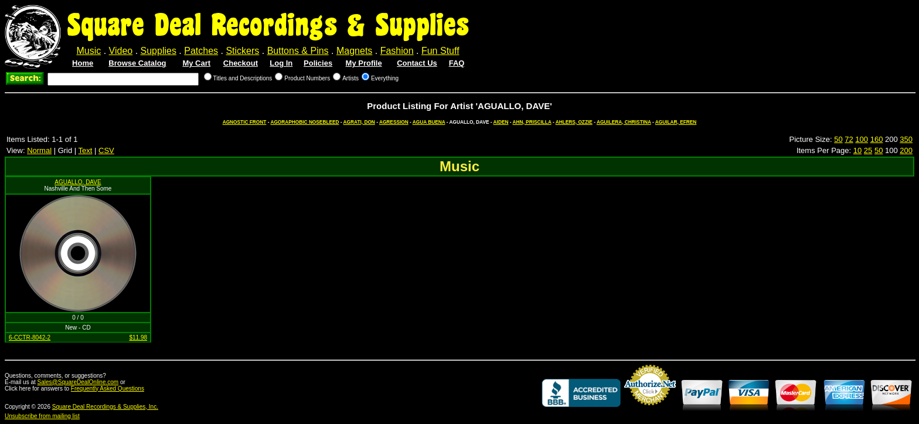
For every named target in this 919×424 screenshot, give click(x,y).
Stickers (242, 51)
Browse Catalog (137, 63)
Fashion (397, 51)
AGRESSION (394, 122)
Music (88, 51)
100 (861, 139)
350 (906, 139)
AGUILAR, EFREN (676, 122)
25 (868, 150)
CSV (106, 150)
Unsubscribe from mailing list (42, 416)
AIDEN (501, 122)
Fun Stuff (440, 51)
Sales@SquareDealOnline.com (78, 382)
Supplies (158, 51)
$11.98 (138, 337)
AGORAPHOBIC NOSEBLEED (304, 122)
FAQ (457, 63)
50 (838, 139)
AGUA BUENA (429, 122)
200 (906, 150)
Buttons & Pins (298, 51)
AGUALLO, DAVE (78, 182)
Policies (318, 63)
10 (857, 150)
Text (86, 150)
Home (82, 63)
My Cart (196, 63)
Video (121, 51)
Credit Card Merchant (650, 410)
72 (849, 139)
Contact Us (417, 63)
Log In (281, 63)
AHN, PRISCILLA (532, 122)
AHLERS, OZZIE (574, 122)
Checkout (240, 63)
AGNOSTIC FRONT (245, 122)
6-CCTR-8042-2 (29, 337)
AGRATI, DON (359, 122)
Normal (39, 150)
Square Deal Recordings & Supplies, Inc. (105, 406)
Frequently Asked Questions (107, 388)
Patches (201, 51)
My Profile (364, 63)
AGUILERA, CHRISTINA (624, 122)
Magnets (354, 51)
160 (876, 139)
